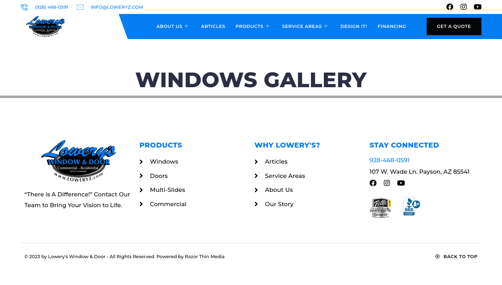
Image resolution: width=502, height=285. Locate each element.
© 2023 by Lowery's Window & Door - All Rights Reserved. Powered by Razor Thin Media (124, 256)
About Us (173, 26)
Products (252, 26)
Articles (213, 26)
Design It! (353, 26)
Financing (392, 26)
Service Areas (305, 26)
